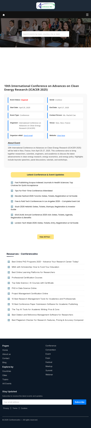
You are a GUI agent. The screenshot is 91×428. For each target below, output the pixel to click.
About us (6, 354)
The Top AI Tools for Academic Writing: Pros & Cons (35, 309)
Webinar (49, 374)
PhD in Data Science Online (24, 288)
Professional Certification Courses (27, 277)
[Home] (3, 14)
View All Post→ (46, 237)
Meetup (49, 366)
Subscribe (79, 402)
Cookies (24, 408)
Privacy (6, 408)
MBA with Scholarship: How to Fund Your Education (35, 267)
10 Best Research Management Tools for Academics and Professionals (44, 299)
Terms (15, 408)
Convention (51, 350)
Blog (4, 362)
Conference (51, 345)
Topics (5, 379)
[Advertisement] (45, 63)
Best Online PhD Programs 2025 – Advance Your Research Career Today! (45, 261)
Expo (48, 358)
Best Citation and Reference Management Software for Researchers (42, 315)
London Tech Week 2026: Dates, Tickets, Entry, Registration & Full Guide (46, 223)
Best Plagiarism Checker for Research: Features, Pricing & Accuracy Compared (47, 320)
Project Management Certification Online (30, 293)
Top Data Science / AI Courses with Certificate (33, 283)
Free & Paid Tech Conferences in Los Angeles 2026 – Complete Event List (47, 201)
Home (5, 350)
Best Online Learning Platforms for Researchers (33, 272)
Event (48, 354)
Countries (6, 371)
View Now (61, 135)
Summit (49, 370)
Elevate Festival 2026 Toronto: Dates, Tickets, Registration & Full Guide (46, 196)
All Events (6, 383)
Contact (5, 358)
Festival (49, 362)
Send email (28, 135)
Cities (4, 375)
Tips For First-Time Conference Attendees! (34, 190)
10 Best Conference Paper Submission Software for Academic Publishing (45, 304)
